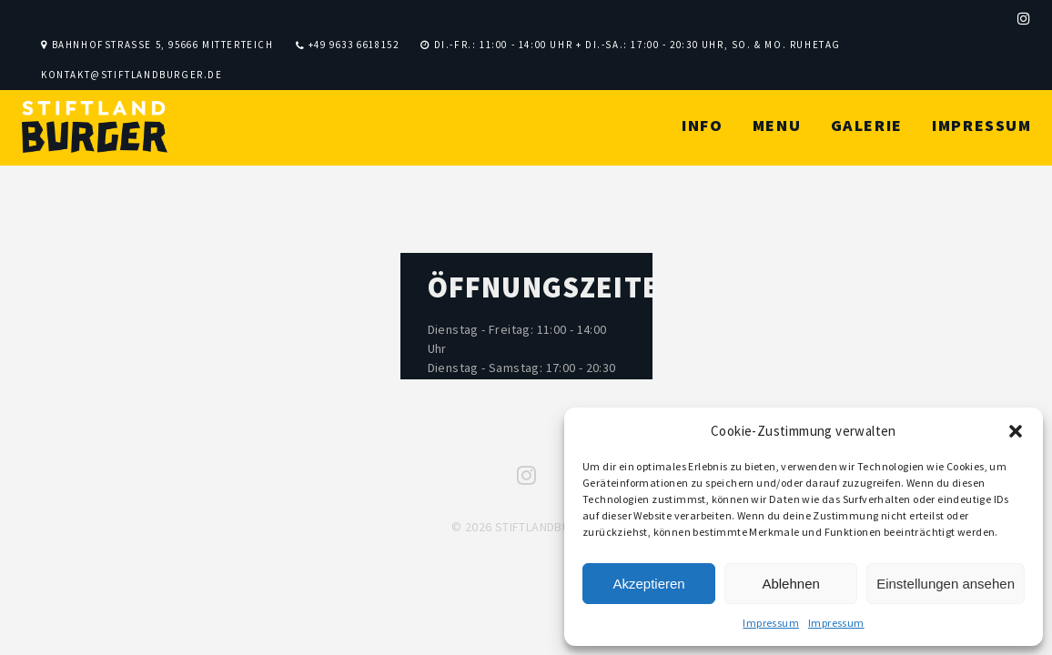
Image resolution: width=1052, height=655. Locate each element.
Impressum (771, 623)
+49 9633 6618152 (354, 44)
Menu (777, 125)
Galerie (867, 125)
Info (702, 125)
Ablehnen (790, 583)
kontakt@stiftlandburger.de (132, 74)
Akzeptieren (648, 583)
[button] (1015, 431)
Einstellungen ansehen (945, 583)
